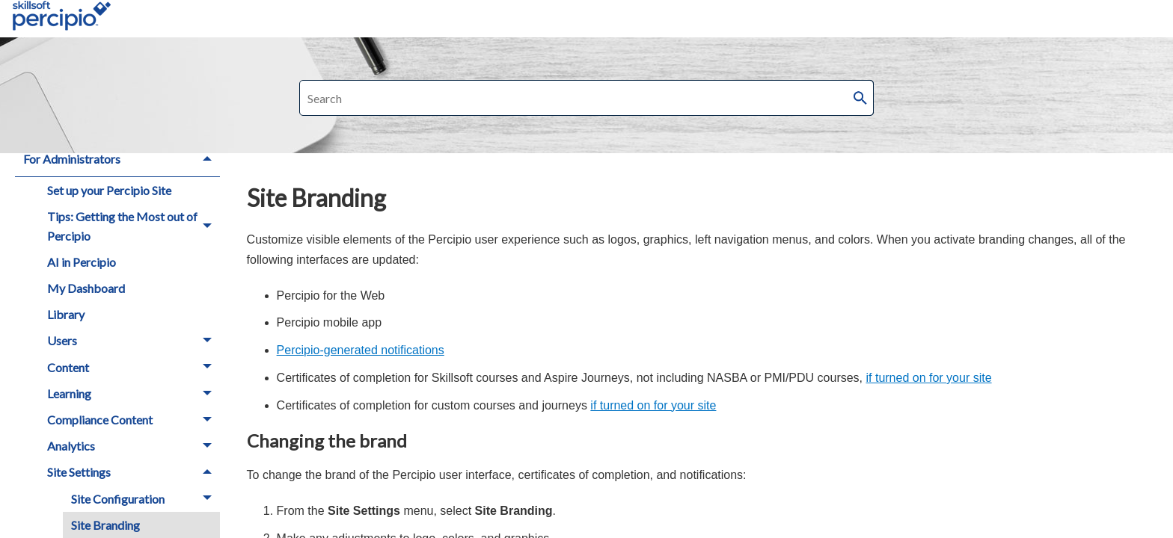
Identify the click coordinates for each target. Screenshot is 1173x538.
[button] (860, 98)
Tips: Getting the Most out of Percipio (133, 226)
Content (133, 367)
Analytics (133, 446)
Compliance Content (133, 419)
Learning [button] (133, 393)
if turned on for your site (929, 377)
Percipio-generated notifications (360, 350)
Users (133, 341)
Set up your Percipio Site (109, 190)
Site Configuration (145, 499)
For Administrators (121, 158)
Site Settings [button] (133, 473)
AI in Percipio (81, 262)
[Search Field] (586, 98)
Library (66, 314)
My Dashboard (86, 288)
